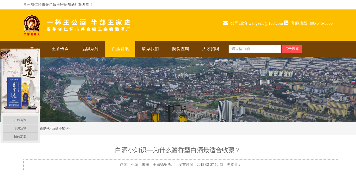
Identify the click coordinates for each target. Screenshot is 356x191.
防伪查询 (180, 49)
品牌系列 (90, 49)
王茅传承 (60, 49)
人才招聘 (210, 49)
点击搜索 (291, 49)
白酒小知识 (60, 129)
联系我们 (150, 49)
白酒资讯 (120, 49)
